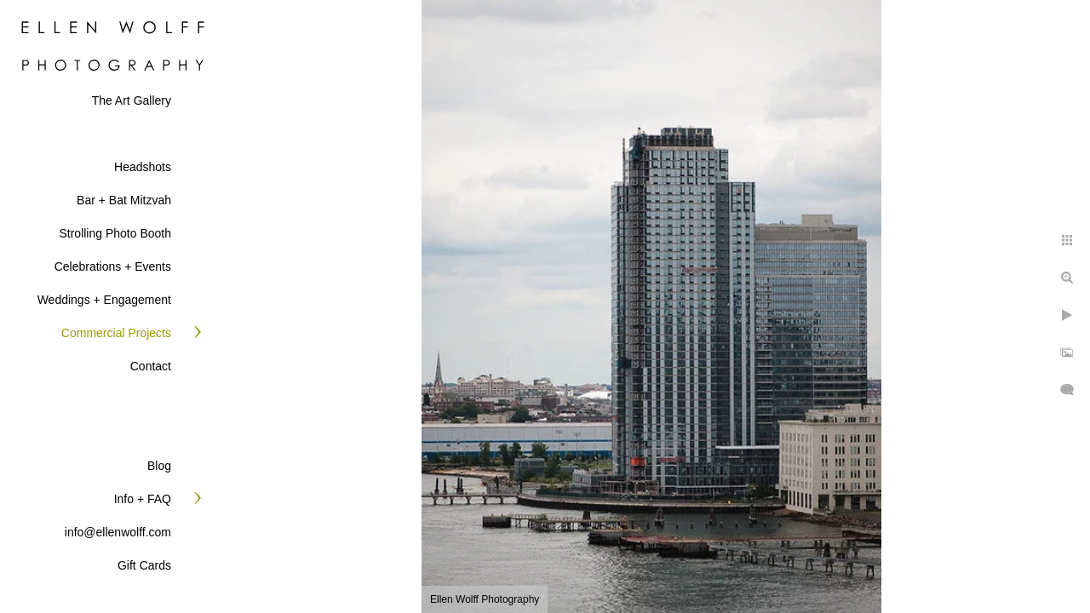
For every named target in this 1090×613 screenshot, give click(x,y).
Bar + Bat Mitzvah (124, 200)
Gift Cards (144, 565)
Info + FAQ (142, 499)
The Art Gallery (131, 100)
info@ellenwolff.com (118, 532)
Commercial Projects (116, 333)
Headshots (142, 167)
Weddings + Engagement (104, 299)
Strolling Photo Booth (115, 233)
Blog (159, 466)
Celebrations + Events (112, 266)
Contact (150, 366)
